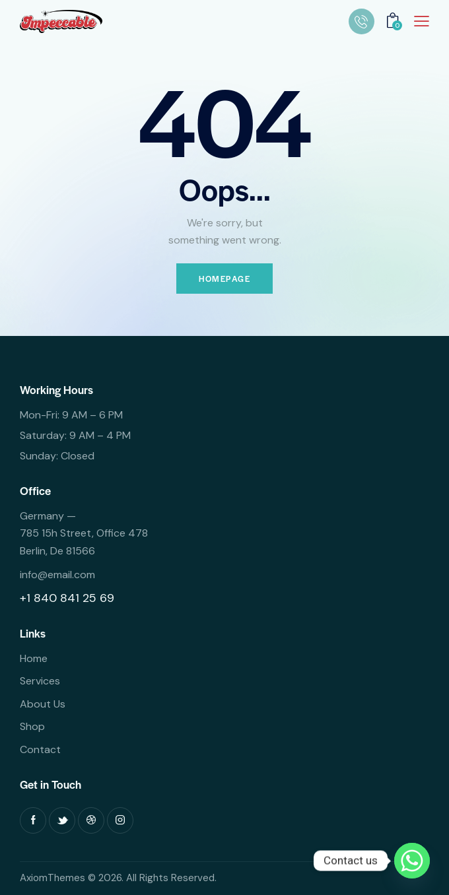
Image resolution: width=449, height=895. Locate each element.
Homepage (224, 278)
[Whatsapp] (412, 860)
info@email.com (57, 574)
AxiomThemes (52, 877)
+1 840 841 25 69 (67, 598)
